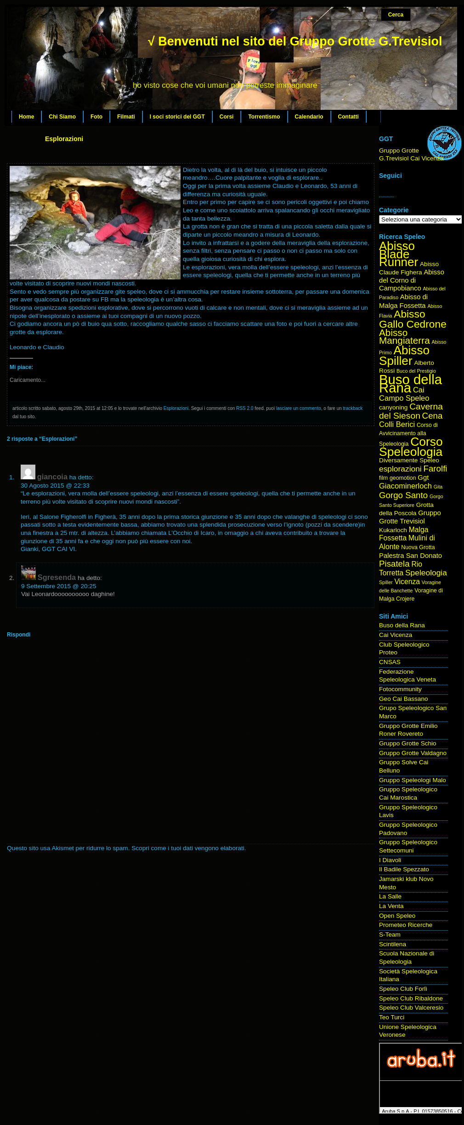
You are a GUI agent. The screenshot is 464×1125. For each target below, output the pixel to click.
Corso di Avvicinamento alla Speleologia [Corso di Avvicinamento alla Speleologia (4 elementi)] (408, 434)
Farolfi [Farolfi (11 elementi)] (435, 468)
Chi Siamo (62, 117)
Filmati (126, 117)
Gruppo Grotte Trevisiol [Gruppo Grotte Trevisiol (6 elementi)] (410, 517)
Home (26, 117)
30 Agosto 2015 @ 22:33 (55, 485)
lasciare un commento (298, 408)
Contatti (348, 117)
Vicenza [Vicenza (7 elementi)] (407, 581)
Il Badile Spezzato (404, 869)
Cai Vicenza (395, 634)
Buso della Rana (402, 625)
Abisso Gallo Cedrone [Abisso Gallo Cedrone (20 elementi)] (413, 319)
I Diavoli (390, 860)
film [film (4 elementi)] (383, 478)
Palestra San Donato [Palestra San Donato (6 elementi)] (410, 555)
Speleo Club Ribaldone (411, 998)
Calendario (309, 117)
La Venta (391, 906)
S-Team (390, 934)
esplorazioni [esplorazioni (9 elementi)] (400, 468)
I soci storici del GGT (177, 117)
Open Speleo (397, 915)
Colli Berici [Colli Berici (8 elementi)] (397, 424)
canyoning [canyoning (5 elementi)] (393, 407)
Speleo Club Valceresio (411, 1007)
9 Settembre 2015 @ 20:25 (58, 586)
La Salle (390, 896)
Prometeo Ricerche (405, 924)
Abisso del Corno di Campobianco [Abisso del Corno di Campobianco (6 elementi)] (411, 280)
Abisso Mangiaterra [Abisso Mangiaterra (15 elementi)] (404, 336)
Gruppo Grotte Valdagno (413, 753)
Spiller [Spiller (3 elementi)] (386, 582)
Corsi (227, 117)
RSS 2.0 (244, 408)
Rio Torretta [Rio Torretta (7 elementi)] (400, 568)
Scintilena (392, 944)
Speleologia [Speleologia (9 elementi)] (426, 572)
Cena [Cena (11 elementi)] (432, 415)
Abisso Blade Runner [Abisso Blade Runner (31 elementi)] (398, 254)
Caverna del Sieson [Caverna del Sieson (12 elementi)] (411, 411)
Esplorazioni (64, 138)
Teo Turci (391, 1017)
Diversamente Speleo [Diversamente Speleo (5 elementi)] (409, 460)
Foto (96, 117)
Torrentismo (264, 117)
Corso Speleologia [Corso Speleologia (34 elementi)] (411, 447)
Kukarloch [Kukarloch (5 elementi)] (393, 530)
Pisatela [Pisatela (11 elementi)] (394, 563)
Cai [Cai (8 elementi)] (418, 390)
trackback (353, 408)
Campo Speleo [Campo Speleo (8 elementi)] (404, 398)
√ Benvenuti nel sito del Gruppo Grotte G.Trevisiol (295, 41)
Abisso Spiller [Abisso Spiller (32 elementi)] (404, 355)
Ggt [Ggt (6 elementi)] (423, 477)
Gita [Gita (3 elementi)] (438, 486)
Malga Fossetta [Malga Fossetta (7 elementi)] (403, 534)
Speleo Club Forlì (403, 988)
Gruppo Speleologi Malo (412, 780)
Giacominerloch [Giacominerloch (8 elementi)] (405, 486)
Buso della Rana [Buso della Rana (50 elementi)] (410, 383)
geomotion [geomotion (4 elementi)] (403, 478)
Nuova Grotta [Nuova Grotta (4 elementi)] (418, 547)
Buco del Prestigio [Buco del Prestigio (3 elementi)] (416, 371)
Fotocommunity (400, 689)
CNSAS (390, 662)
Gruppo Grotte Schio (407, 743)
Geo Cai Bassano (403, 698)
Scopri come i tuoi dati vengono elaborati (187, 848)
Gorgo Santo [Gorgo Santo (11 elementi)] (403, 495)
